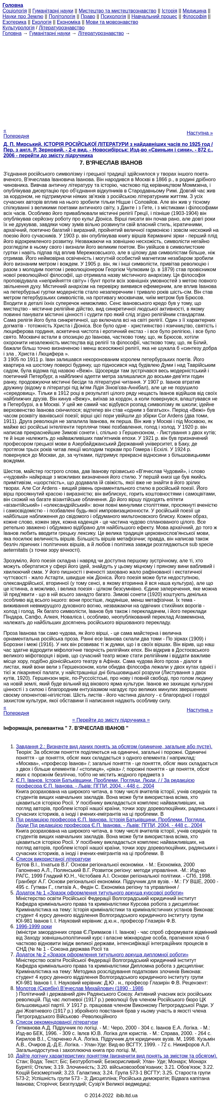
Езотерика (15, 22)
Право (88, 16)
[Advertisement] (111, 80)
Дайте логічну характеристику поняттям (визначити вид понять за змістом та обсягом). (116, 1056)
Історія (169, 10)
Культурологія (19, 27)
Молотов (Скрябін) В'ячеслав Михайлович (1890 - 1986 (80, 988)
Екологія (42, 22)
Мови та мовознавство (112, 22)
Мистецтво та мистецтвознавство (117, 10)
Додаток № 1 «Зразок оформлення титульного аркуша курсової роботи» (100, 892)
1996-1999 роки (34, 926)
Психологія (113, 16)
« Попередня (16, 133)
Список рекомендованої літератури (57, 1022)
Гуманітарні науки (52, 10)
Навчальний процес (154, 16)
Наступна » (200, 133)
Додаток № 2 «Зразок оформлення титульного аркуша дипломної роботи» (102, 954)
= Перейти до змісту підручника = (111, 720)
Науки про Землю (23, 16)
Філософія (195, 16)
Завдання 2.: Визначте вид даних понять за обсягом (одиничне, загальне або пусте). (114, 746)
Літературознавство (61, 27)
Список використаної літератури (53, 859)
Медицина (194, 10)
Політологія (62, 16)
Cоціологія (15, 10)
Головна (12, 33)
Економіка (68, 22)
